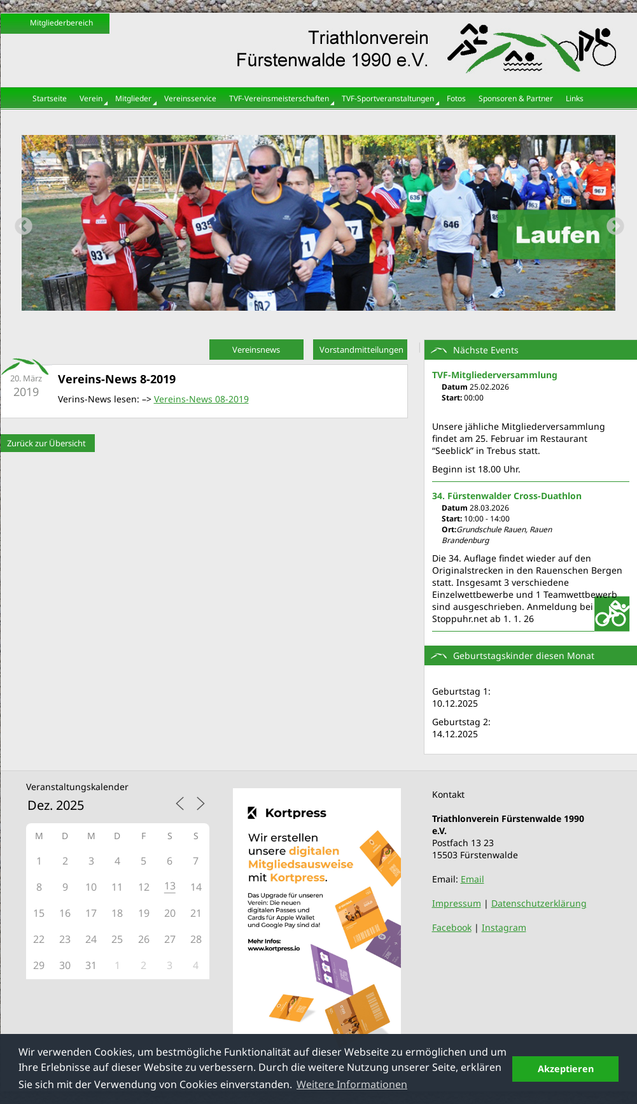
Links (575, 98)
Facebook (452, 927)
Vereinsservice (190, 98)
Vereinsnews (256, 349)
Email (472, 879)
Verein (91, 98)
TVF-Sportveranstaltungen (388, 98)
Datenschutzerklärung (539, 903)
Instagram (504, 927)
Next (611, 222)
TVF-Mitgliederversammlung (494, 375)
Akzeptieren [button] (566, 1069)
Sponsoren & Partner (516, 98)
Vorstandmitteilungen (361, 349)
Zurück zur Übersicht (46, 443)
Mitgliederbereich (61, 22)
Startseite (49, 98)
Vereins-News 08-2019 (201, 399)
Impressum (456, 903)
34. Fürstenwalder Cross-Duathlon (507, 496)
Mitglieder (133, 98)
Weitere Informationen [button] (352, 1084)
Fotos (456, 98)
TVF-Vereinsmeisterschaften (279, 98)
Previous (19, 222)
